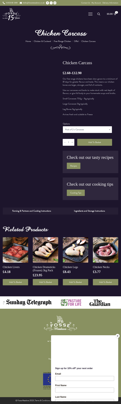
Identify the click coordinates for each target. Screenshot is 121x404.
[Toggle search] (98, 14)
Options (66, 124)
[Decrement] (64, 142)
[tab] (31, 211)
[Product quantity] (68, 142)
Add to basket (94, 142)
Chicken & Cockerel (42, 41)
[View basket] (111, 14)
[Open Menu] (90, 14)
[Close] (118, 336)
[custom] (51, 2)
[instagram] (54, 2)
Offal (76, 41)
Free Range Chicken (62, 41)
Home (28, 41)
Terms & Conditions (42, 400)
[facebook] (47, 2)
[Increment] (72, 142)
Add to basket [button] (15, 282)
